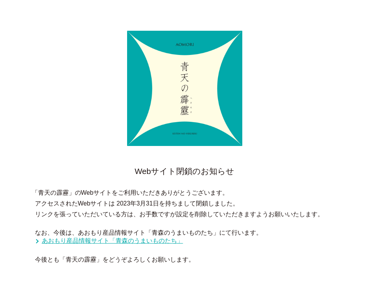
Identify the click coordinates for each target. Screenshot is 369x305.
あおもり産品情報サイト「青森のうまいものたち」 (112, 240)
